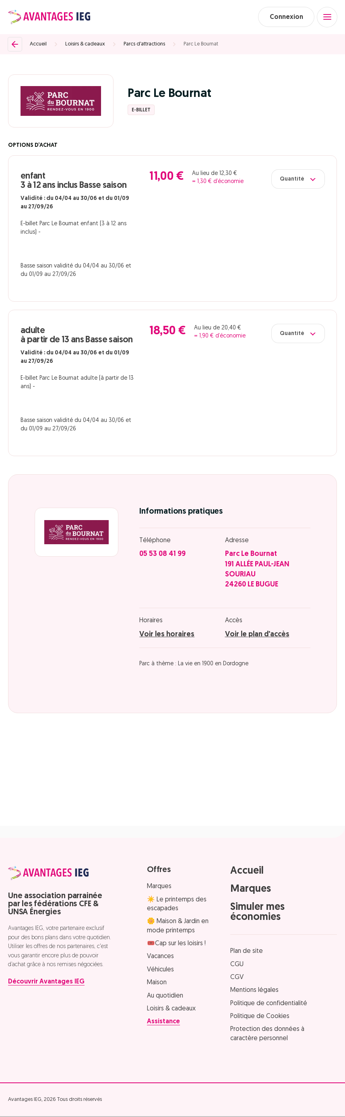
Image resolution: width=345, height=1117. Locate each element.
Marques (159, 887)
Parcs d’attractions (144, 44)
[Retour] (15, 44)
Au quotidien (165, 996)
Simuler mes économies (257, 913)
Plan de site (246, 951)
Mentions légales (254, 991)
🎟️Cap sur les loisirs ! (176, 944)
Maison (157, 983)
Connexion (285, 17)
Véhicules (160, 970)
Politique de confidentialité (268, 1004)
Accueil (38, 44)
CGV (237, 978)
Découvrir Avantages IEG (46, 982)
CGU (237, 965)
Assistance (163, 1022)
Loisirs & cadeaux (85, 44)
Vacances (160, 957)
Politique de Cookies (259, 1017)
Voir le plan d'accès (257, 635)
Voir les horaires (166, 635)
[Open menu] (327, 17)
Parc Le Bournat (201, 44)
